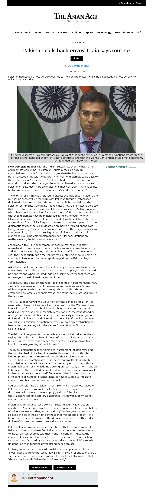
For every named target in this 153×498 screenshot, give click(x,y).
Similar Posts (116, 167)
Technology (104, 32)
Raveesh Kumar (64, 467)
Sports (90, 32)
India (28, 32)
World (38, 32)
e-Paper (123, 3)
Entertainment (124, 32)
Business (63, 32)
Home (18, 32)
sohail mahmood (40, 467)
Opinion (77, 32)
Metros (50, 32)
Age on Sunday (135, 3)
